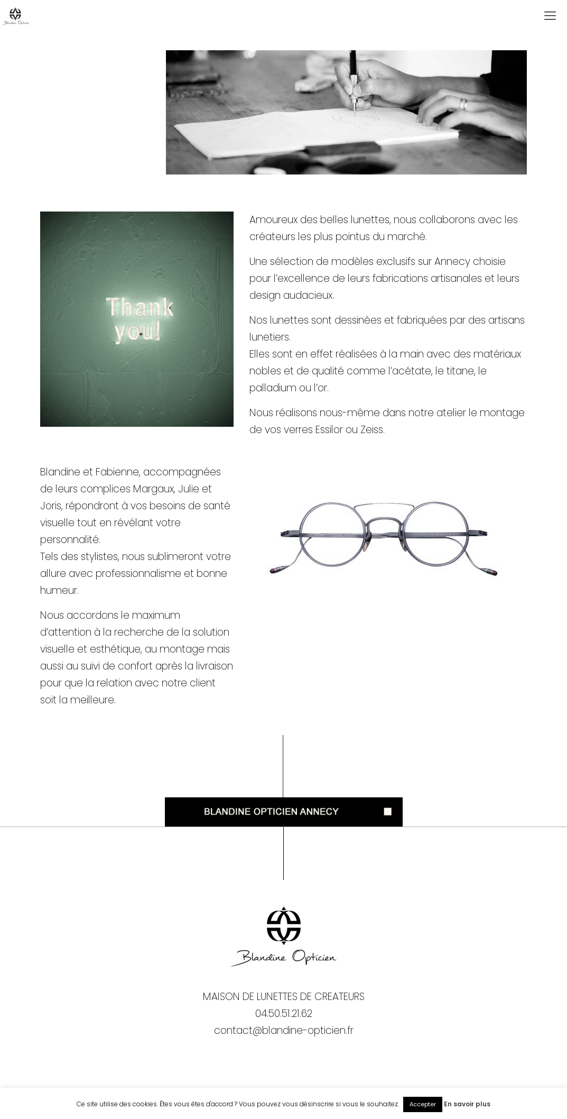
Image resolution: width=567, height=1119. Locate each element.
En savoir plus (467, 1103)
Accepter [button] (423, 1104)
